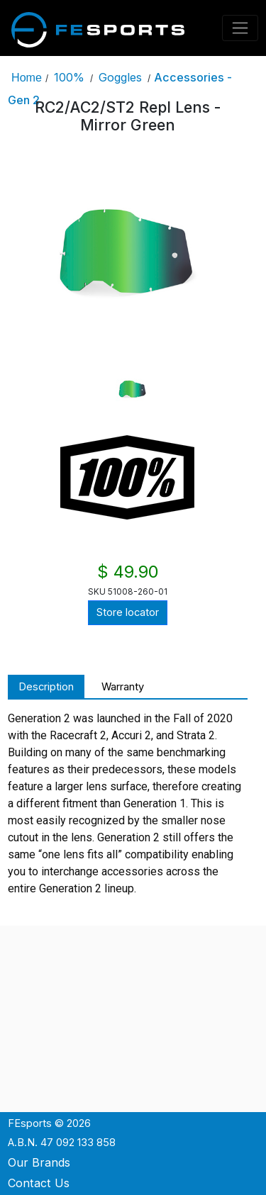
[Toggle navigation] (240, 28)
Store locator (127, 612)
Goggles (120, 77)
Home (26, 77)
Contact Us (39, 1183)
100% (69, 77)
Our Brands (39, 1162)
